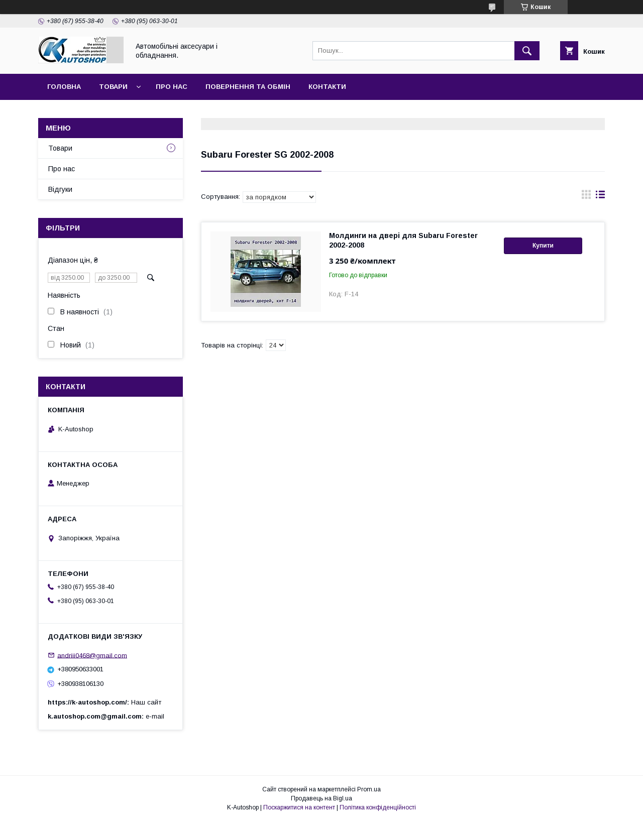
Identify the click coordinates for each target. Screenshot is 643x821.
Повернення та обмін (247, 86)
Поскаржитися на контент (299, 807)
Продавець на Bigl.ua (321, 798)
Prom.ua (369, 789)
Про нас (171, 86)
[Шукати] (527, 50)
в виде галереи (586, 197)
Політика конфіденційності (378, 807)
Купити (543, 245)
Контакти (327, 86)
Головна (64, 86)
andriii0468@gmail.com (92, 655)
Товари (113, 86)
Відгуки (60, 189)
